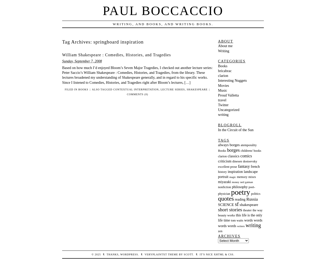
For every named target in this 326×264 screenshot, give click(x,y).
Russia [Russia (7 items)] (252, 199)
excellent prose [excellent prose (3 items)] (227, 167)
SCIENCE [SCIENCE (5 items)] (226, 205)
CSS (231, 254)
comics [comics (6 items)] (246, 156)
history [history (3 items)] (222, 172)
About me (225, 46)
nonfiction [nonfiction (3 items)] (224, 187)
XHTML (219, 254)
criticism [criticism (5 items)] (225, 161)
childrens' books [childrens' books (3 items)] (251, 150)
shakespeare (197, 89)
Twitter (223, 105)
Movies (223, 86)
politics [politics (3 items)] (256, 194)
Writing (223, 51)
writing (223, 115)
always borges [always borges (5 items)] (229, 145)
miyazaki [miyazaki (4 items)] (224, 182)
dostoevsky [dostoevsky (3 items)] (250, 161)
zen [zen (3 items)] (220, 231)
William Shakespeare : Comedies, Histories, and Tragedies (116, 55)
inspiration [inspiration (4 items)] (235, 172)
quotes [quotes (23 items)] (226, 198)
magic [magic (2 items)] (232, 177)
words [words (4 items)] (248, 220)
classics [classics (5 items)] (233, 156)
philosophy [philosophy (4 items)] (240, 187)
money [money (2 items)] (235, 182)
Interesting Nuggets (232, 80)
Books (83, 89)
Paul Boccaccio (163, 11)
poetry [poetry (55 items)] (240, 192)
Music (222, 90)
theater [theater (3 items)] (247, 210)
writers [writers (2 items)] (241, 226)
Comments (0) (137, 94)
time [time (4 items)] (227, 220)
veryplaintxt (156, 254)
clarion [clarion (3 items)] (222, 156)
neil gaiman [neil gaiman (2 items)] (246, 182)
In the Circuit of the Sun (236, 130)
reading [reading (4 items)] (240, 199)
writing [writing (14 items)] (253, 225)
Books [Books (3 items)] (222, 150)
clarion (223, 76)
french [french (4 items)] (255, 167)
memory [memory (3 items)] (242, 177)
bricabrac (225, 71)
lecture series (172, 89)
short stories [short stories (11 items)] (230, 209)
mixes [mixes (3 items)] (252, 177)
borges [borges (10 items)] (233, 150)
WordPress (129, 254)
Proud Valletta (228, 95)
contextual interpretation (136, 89)
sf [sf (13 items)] (237, 204)
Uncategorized (228, 110)
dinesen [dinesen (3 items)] (237, 161)
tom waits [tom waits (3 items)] (237, 220)
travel (222, 100)
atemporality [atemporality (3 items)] (249, 145)
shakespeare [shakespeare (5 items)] (249, 205)
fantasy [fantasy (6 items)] (244, 166)
